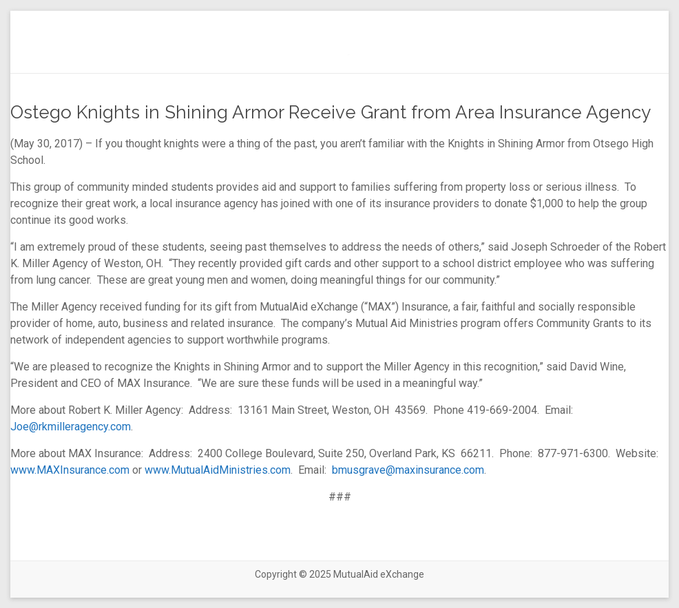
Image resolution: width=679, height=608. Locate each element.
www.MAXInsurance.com (69, 469)
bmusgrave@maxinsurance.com (408, 469)
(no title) (348, 54)
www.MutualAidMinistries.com (218, 469)
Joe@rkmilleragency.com (70, 426)
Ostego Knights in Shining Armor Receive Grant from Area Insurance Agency (330, 112)
